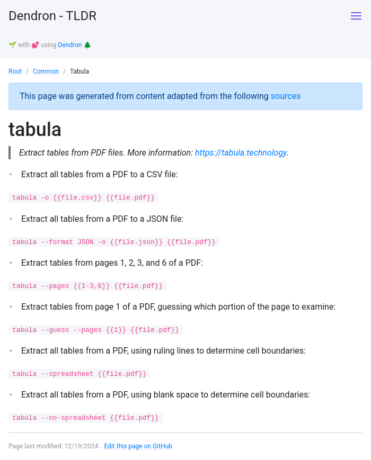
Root (15, 71)
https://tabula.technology (241, 153)
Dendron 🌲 (74, 45)
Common (46, 71)
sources (286, 96)
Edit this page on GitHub (138, 446)
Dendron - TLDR (52, 15)
